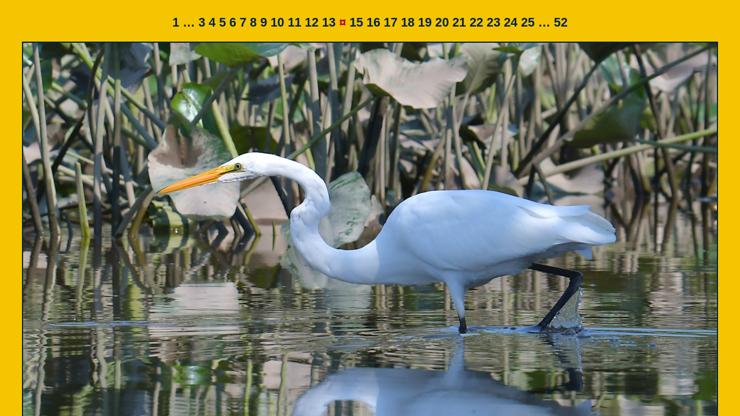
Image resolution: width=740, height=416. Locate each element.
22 (476, 22)
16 (373, 22)
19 (425, 22)
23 (494, 22)
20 (442, 22)
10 (277, 22)
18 (408, 22)
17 (391, 22)
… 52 (553, 22)
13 (329, 22)
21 (459, 22)
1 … (183, 22)
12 (312, 22)
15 (356, 22)
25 (528, 22)
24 (510, 22)
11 (295, 22)
